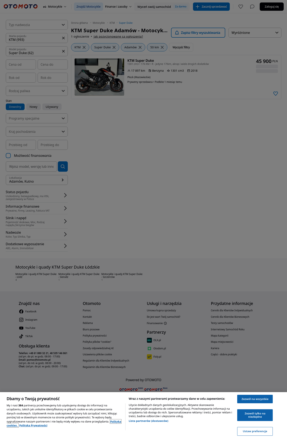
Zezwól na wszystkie (255, 399)
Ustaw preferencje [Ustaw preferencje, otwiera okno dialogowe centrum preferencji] (255, 431)
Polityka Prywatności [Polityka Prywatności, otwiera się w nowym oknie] (33, 425)
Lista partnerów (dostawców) (148, 421)
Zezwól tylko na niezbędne (255, 415)
